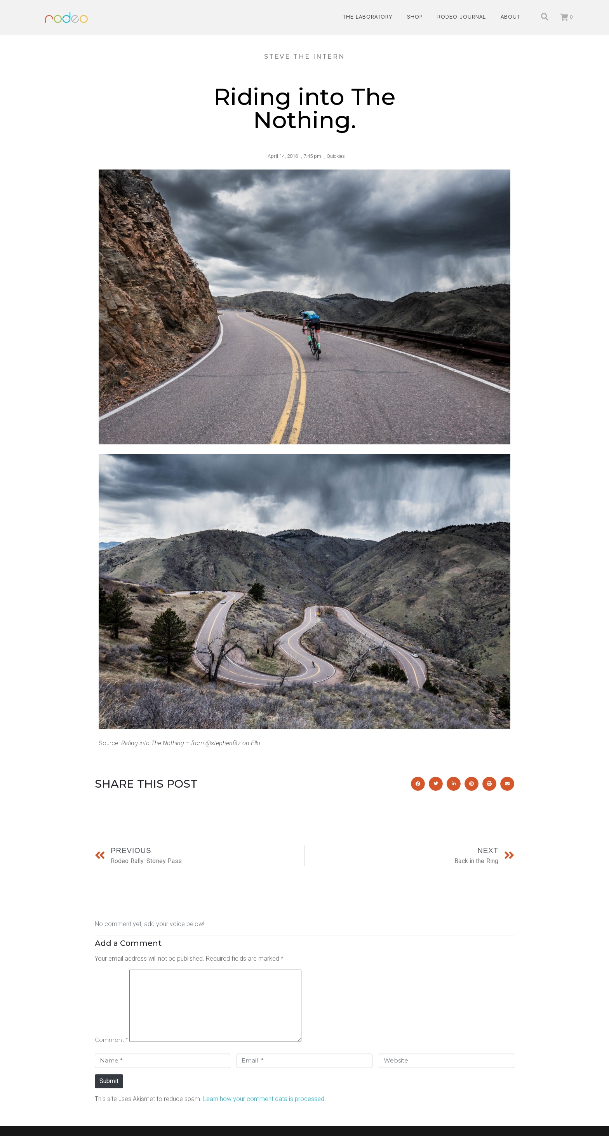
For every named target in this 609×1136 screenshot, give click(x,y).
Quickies (336, 156)
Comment (111, 1039)
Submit (108, 1081)
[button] (418, 784)
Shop (415, 17)
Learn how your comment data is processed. (264, 1099)
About (510, 17)
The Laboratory (367, 17)
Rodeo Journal (461, 17)
